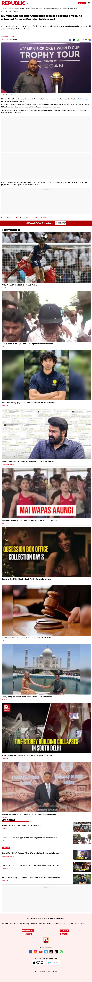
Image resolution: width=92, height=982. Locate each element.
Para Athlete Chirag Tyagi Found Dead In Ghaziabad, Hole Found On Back (29, 402)
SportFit (3, 40)
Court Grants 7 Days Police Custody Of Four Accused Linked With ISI (26, 638)
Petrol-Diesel (79, 924)
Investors (57, 924)
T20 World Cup (82, 99)
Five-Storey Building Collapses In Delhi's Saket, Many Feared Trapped (27, 755)
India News (5, 346)
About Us (5, 924)
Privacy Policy (24, 924)
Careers (70, 924)
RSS (64, 924)
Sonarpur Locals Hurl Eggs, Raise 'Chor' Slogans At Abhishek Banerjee (27, 344)
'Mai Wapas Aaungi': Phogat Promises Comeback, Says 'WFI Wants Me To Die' (30, 520)
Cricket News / (15, 8)
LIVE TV (82, 3)
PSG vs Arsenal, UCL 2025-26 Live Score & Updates (20, 285)
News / (3, 8)
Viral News (5, 817)
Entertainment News (8, 464)
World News (5, 699)
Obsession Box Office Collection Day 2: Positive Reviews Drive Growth (27, 579)
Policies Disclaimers (45, 924)
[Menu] (88, 3)
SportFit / (8, 8)
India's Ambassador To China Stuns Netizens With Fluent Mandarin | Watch (29, 814)
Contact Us (14, 924)
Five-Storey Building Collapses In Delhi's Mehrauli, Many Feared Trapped (30, 865)
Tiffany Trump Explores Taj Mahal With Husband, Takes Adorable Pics (27, 697)
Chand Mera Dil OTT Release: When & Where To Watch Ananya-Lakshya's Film (32, 853)
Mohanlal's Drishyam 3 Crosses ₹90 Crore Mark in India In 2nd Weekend (28, 461)
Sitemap (34, 924)
